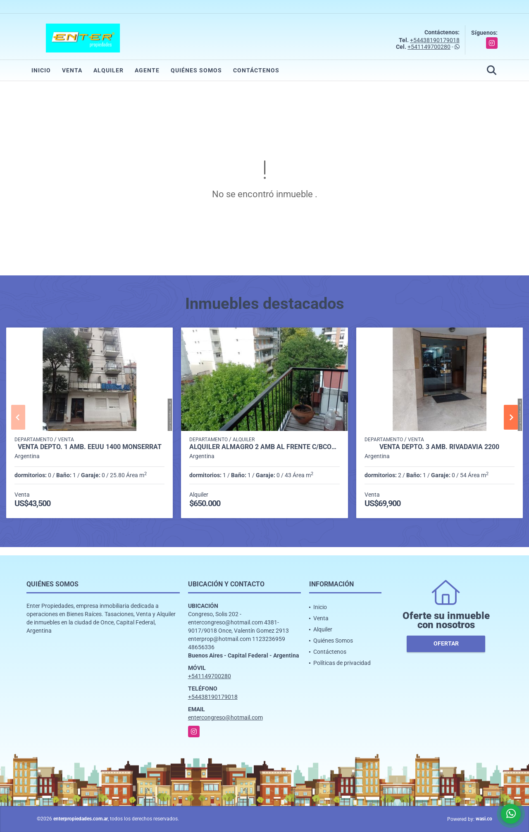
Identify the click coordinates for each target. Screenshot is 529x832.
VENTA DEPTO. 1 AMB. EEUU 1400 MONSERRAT (90, 447)
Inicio (41, 70)
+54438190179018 (435, 40)
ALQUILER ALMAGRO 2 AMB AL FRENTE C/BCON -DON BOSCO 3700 (264, 447)
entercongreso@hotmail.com (225, 717)
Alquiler (108, 70)
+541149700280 (428, 46)
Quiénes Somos (196, 70)
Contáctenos (256, 70)
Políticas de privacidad (342, 663)
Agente (147, 70)
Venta (72, 70)
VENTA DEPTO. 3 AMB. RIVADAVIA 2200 (439, 447)
